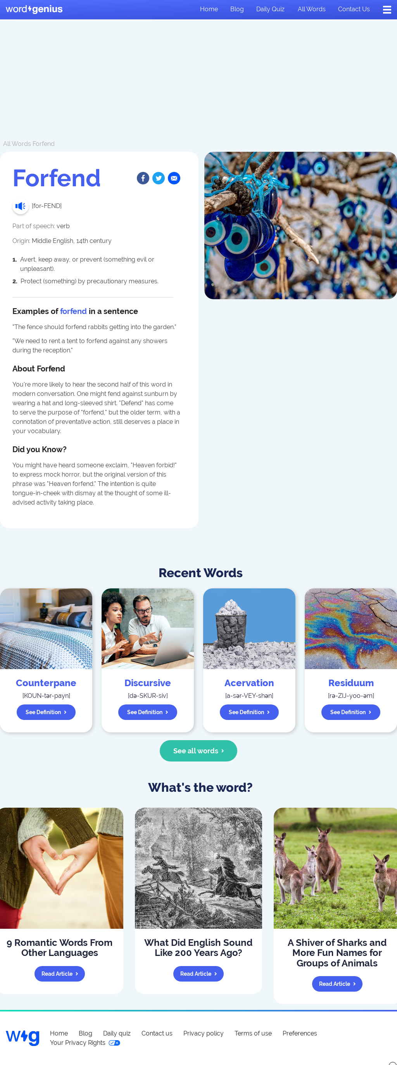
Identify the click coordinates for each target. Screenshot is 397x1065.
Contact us (354, 9)
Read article (59, 974)
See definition (46, 712)
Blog (237, 9)
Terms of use (253, 1033)
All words (312, 9)
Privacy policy (203, 1033)
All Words (17, 143)
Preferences (300, 1033)
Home (209, 9)
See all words (198, 751)
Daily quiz (270, 9)
